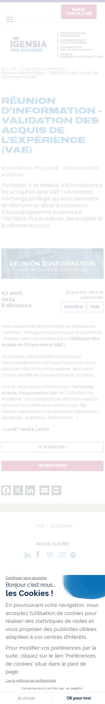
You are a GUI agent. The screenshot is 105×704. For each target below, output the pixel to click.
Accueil (8, 68)
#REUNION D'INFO (81, 168)
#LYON (8, 168)
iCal (95, 306)
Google (73, 306)
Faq (40, 526)
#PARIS (24, 168)
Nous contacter (78, 11)
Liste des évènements (43, 68)
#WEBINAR (12, 175)
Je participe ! (53, 465)
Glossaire (61, 526)
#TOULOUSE (46, 168)
